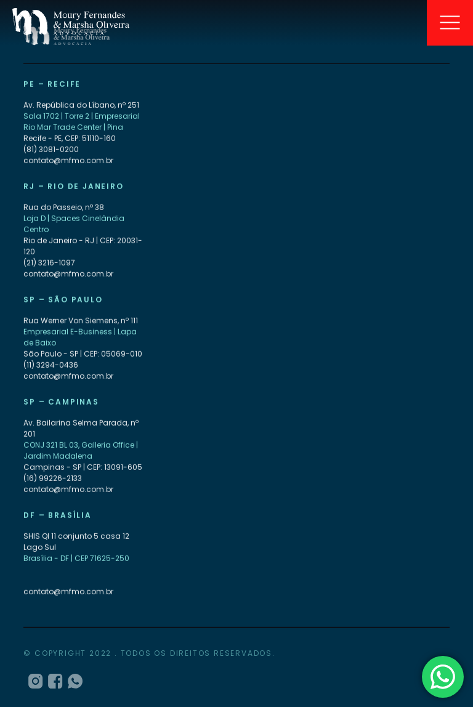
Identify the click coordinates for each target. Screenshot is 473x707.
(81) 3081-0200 (51, 150)
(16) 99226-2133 (52, 479)
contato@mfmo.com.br (68, 161)
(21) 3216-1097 (49, 263)
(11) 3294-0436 (50, 365)
